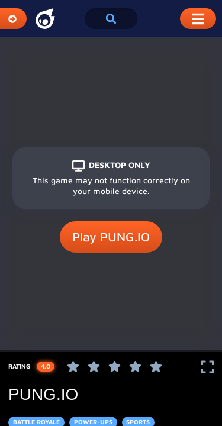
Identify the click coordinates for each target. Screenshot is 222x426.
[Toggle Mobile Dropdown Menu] (198, 18)
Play (111, 237)
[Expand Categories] (13, 18)
